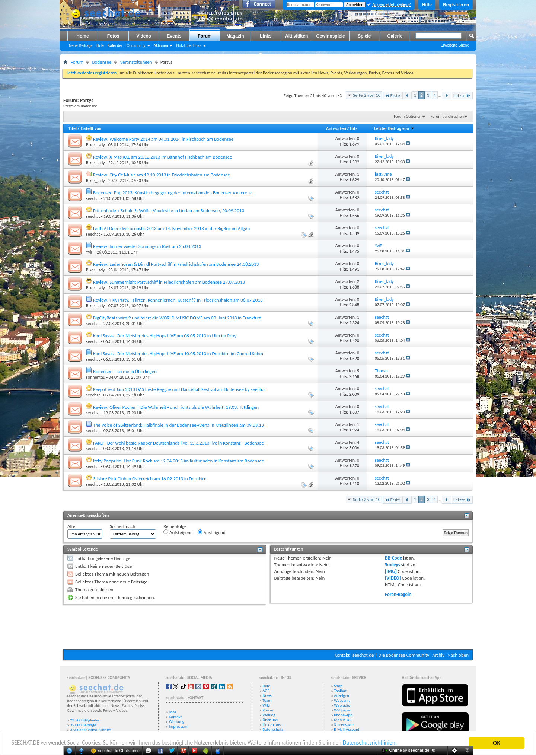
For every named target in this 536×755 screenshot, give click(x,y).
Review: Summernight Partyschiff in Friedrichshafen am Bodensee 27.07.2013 (169, 282)
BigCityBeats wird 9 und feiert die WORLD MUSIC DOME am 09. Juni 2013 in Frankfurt (177, 318)
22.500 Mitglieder (85, 720)
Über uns (270, 719)
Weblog (268, 715)
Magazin (235, 36)
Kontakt (342, 655)
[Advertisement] (268, 627)
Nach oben (458, 655)
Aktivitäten (296, 36)
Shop (338, 686)
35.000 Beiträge (83, 725)
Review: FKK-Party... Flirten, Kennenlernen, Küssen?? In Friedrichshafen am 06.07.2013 (178, 300)
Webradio (342, 705)
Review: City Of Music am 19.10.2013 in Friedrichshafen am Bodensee (161, 175)
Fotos (113, 36)
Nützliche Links (188, 46)
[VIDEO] (393, 578)
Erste (392, 95)
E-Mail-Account (346, 729)
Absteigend (212, 532)
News (267, 695)
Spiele (364, 36)
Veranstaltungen (136, 62)
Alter (72, 526)
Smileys (392, 564)
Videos (143, 36)
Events (174, 36)
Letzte (462, 95)
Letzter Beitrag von (394, 128)
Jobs (172, 712)
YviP (89, 252)
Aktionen (161, 46)
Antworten (336, 128)
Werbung (176, 721)
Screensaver (344, 724)
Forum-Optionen (407, 116)
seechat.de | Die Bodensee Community (390, 655)
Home (82, 36)
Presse (267, 710)
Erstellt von (90, 128)
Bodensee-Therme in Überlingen (125, 371)
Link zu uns (271, 724)
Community (136, 46)
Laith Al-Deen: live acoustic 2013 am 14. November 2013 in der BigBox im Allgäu (171, 228)
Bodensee (101, 62)
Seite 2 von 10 (366, 95)
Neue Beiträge (81, 46)
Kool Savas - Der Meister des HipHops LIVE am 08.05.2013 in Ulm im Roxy (164, 335)
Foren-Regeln (398, 594)
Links (265, 36)
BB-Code (393, 558)
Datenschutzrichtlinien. (404, 743)
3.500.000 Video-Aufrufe (90, 729)
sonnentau (95, 377)
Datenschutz (272, 729)
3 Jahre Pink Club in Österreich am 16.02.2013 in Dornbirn (150, 478)
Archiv (438, 655)
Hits (353, 128)
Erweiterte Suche (455, 45)
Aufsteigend (178, 532)
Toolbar (340, 690)
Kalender (115, 46)
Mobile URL (343, 719)
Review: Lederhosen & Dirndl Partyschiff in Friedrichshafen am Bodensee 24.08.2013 (176, 264)
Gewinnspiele (330, 36)
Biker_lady (95, 144)
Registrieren (456, 4)
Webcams (342, 700)
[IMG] (391, 571)
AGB (265, 690)
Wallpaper (342, 710)
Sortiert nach (122, 526)
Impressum (178, 726)
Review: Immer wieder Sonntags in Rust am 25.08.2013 (147, 246)
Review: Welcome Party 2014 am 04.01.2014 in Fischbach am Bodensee (163, 139)
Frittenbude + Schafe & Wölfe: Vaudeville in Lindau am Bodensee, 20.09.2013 (168, 210)
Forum (204, 36)
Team (266, 700)
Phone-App (343, 715)
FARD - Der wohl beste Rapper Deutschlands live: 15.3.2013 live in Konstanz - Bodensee (178, 443)
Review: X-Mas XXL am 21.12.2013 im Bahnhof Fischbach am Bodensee (162, 157)
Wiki (266, 705)
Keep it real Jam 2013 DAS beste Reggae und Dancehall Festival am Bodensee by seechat (179, 389)
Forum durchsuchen (447, 116)
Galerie (394, 36)
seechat (93, 198)
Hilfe (427, 4)
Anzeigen (341, 695)
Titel (72, 128)
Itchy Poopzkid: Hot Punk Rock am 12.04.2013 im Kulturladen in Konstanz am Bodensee (178, 460)
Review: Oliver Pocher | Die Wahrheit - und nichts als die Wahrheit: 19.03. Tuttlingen (176, 407)
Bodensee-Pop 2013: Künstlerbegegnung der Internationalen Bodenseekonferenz (172, 192)
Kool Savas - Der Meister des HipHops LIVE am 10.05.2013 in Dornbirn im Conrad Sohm (178, 353)
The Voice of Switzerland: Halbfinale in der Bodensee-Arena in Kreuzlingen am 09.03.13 (178, 425)
